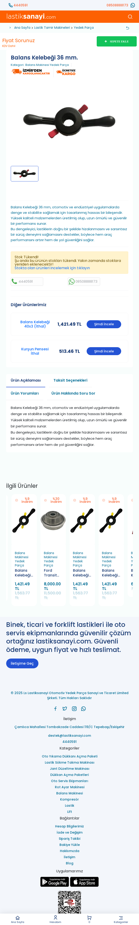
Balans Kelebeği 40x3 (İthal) (35, 324)
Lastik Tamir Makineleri (52, 27)
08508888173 (117, 5)
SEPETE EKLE (117, 41)
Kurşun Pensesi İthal (35, 351)
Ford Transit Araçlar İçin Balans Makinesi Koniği (52, 573)
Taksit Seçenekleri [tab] (70, 380)
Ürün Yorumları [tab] (25, 393)
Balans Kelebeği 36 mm (110, 573)
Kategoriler (121, 919)
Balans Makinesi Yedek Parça (47, 65)
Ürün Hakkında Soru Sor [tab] (73, 393)
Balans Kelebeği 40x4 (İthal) (81, 573)
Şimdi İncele (104, 324)
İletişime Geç (22, 663)
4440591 (20, 5)
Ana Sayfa (17, 919)
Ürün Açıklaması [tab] (26, 380)
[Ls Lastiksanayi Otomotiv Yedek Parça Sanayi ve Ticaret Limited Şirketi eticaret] (69, 905)
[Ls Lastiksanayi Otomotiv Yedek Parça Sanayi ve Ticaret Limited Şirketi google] (54, 885)
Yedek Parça (84, 27)
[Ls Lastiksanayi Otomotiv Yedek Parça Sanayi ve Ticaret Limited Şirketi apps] (84, 885)
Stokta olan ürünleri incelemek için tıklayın (52, 268)
